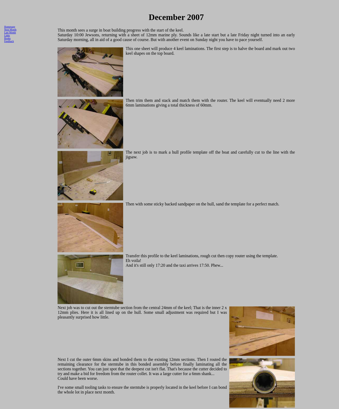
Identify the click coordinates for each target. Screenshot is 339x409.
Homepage (9, 26)
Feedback (9, 41)
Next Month (10, 29)
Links (7, 35)
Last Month (10, 32)
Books (7, 38)
